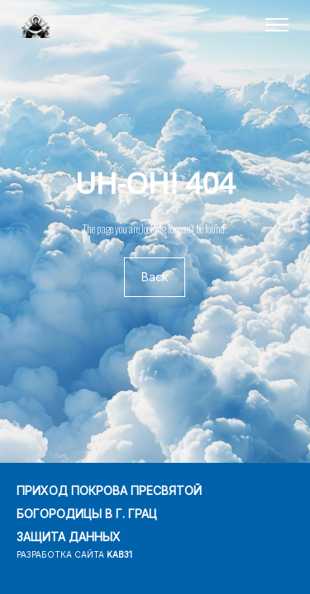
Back (155, 278)
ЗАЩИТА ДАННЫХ (69, 537)
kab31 (119, 554)
